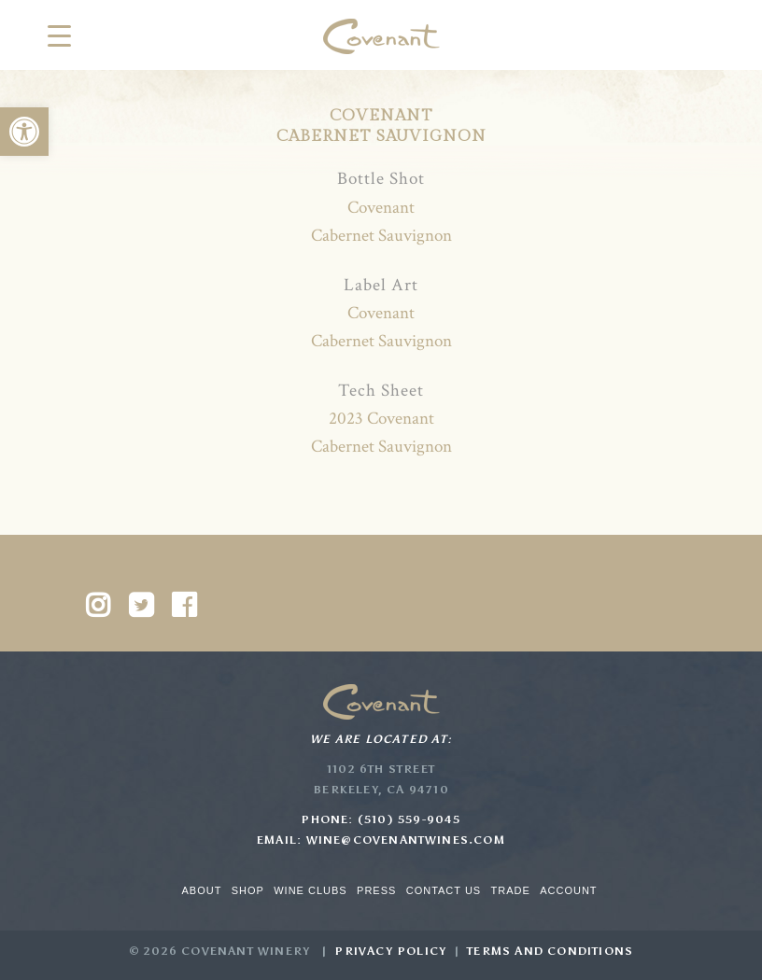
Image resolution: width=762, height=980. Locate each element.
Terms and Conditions (550, 951)
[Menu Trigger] (59, 35)
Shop (248, 890)
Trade (510, 890)
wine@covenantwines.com (405, 840)
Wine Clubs (310, 890)
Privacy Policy (390, 951)
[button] (24, 131)
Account (568, 890)
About (201, 890)
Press (376, 890)
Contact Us (444, 890)
